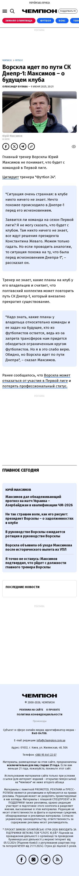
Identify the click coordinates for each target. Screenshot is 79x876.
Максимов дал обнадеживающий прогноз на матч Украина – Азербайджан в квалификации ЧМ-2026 (39, 501)
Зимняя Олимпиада (18, 20)
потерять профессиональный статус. (34, 386)
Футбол (45, 20)
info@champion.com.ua (51, 740)
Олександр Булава (15, 86)
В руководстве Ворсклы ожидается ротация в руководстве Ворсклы (35, 534)
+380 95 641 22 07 (46, 754)
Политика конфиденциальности (39, 714)
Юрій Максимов (18, 490)
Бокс (62, 20)
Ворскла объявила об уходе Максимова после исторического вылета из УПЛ (38, 547)
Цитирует (10, 177)
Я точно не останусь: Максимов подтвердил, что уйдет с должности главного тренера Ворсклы (35, 563)
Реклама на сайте (31, 709)
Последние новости (23, 587)
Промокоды (39, 721)
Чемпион (7, 60)
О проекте (53, 709)
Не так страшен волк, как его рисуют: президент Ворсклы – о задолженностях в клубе (39, 518)
